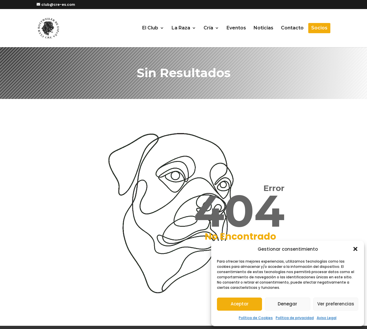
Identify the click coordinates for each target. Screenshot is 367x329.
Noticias (263, 28)
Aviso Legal (326, 317)
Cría (208, 28)
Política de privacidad (295, 317)
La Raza (181, 28)
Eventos (236, 28)
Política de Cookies (256, 317)
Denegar (287, 304)
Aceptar (240, 304)
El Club (150, 28)
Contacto (292, 28)
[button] (355, 249)
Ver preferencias (335, 304)
